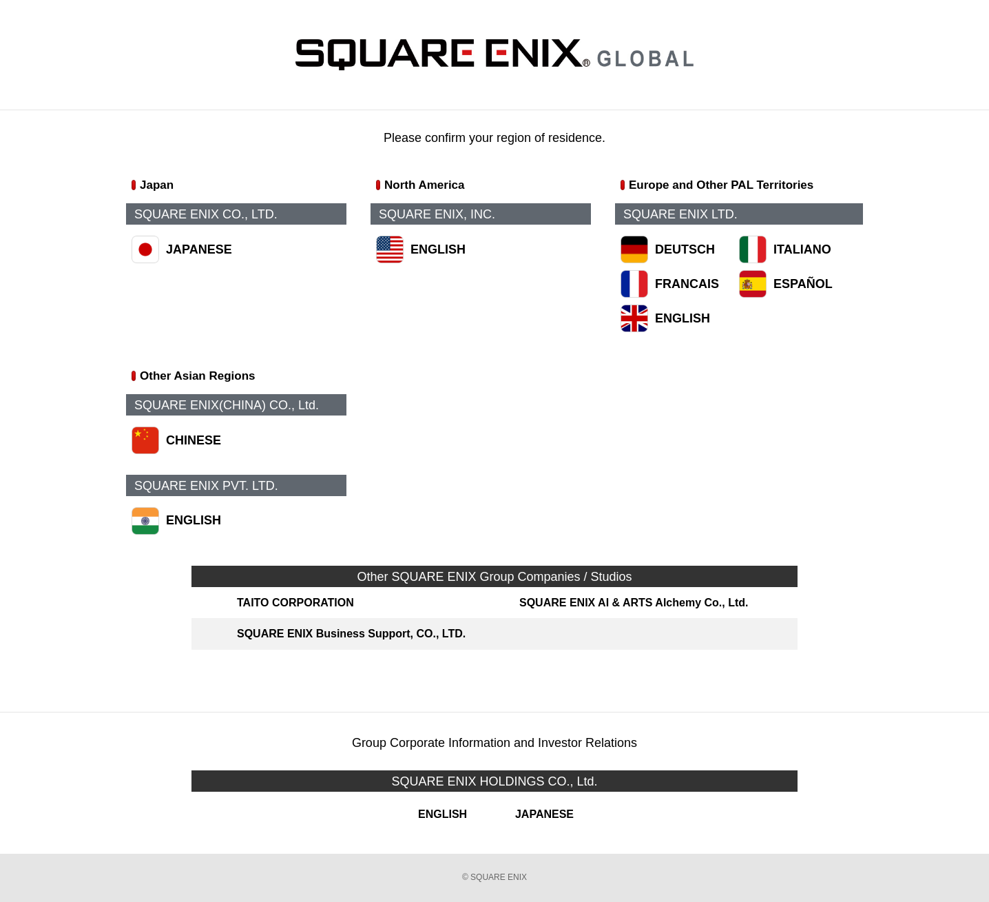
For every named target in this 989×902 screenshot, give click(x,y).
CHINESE (193, 440)
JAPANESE (199, 249)
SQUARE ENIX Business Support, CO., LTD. (351, 633)
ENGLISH (438, 249)
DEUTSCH (685, 249)
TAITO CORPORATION (295, 602)
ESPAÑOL (803, 284)
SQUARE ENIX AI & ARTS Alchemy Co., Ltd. (633, 602)
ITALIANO (802, 249)
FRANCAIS (687, 284)
